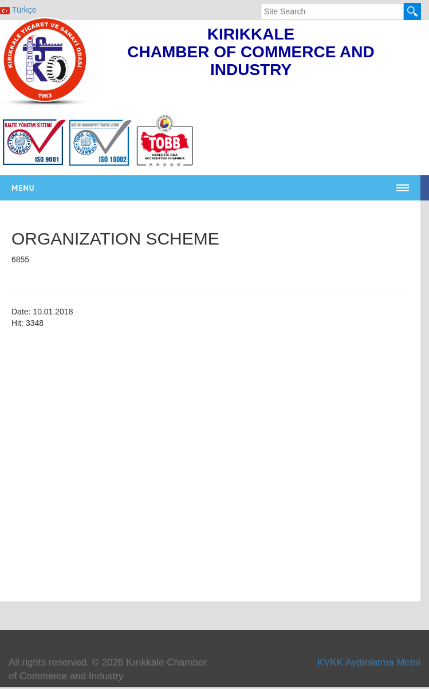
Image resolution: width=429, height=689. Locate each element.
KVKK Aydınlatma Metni (368, 662)
